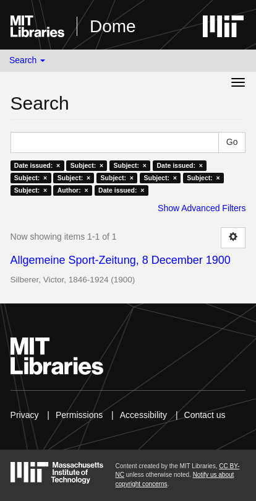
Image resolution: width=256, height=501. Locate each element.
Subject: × (86, 165)
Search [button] (27, 60)
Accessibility (143, 415)
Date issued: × (37, 165)
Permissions (79, 415)
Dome (113, 26)
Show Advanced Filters (201, 208)
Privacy (25, 415)
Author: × (73, 190)
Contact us (205, 415)
